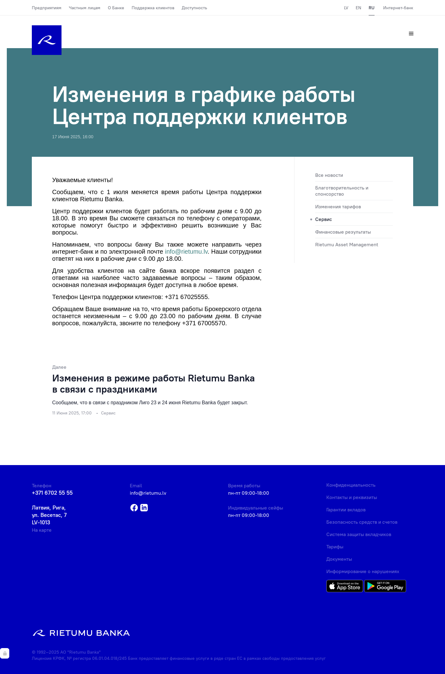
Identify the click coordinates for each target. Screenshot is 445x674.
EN (358, 7)
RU (372, 7)
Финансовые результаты (343, 232)
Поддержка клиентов (153, 7)
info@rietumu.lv (148, 493)
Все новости (329, 175)
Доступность (194, 7)
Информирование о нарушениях (362, 571)
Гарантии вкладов (346, 509)
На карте (42, 530)
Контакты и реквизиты (351, 497)
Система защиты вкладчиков (358, 534)
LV (346, 7)
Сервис (323, 219)
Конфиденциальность (350, 485)
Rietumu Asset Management (346, 244)
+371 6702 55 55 (52, 492)
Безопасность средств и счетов (361, 522)
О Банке (116, 7)
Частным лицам (84, 7)
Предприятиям (46, 7)
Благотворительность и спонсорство (341, 191)
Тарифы (334, 546)
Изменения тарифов (338, 206)
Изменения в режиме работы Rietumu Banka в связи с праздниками (153, 383)
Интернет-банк (398, 7)
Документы (339, 559)
